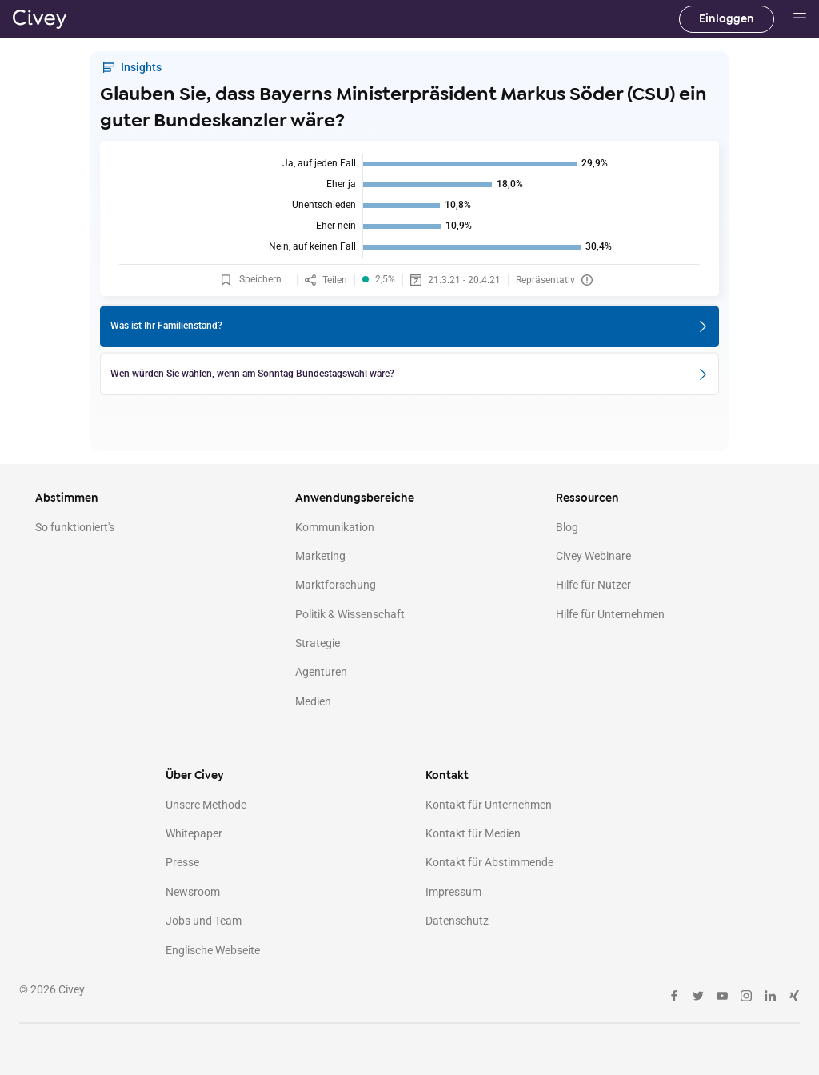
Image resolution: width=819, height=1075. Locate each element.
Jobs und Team (204, 920)
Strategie (317, 643)
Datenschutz (457, 920)
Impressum (453, 891)
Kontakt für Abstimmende (489, 862)
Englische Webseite (213, 950)
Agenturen (321, 671)
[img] (409, 206)
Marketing (320, 555)
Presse (182, 862)
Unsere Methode (206, 804)
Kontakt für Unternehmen (488, 804)
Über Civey (195, 775)
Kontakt (447, 775)
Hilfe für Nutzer (593, 584)
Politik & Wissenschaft (350, 614)
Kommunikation (334, 527)
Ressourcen (587, 498)
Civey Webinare (593, 555)
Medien (313, 701)
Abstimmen (66, 498)
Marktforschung (335, 584)
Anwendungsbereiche (354, 498)
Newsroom (193, 891)
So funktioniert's (74, 527)
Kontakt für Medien (473, 833)
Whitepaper (194, 833)
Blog (567, 527)
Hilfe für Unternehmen (610, 614)
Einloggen (726, 19)
